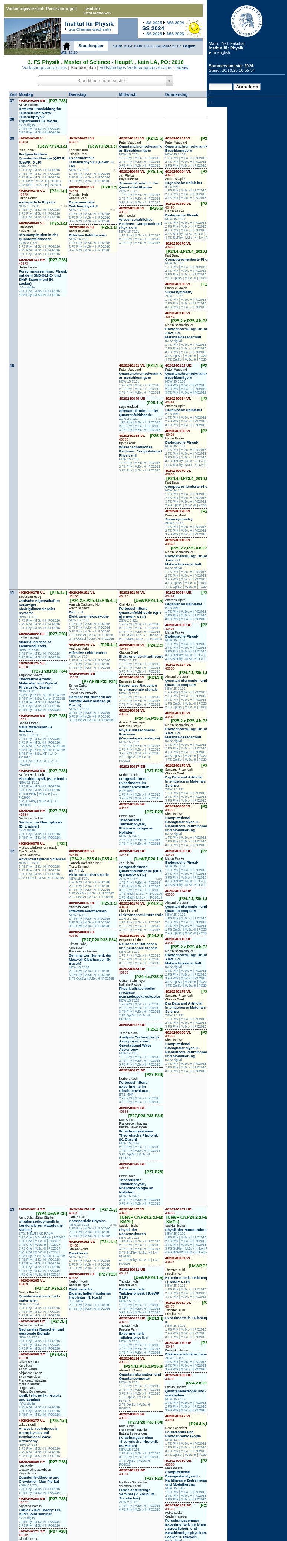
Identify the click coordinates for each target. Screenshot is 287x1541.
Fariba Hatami (29, 638)
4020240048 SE (32, 1462)
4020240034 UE (132, 970)
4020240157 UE (178, 1211)
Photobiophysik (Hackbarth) (43, 779)
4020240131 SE (32, 261)
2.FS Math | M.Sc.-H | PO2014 (40, 185)
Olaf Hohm (26, 150)
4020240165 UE (178, 1377)
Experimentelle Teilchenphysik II (83, 204)
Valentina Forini (130, 1486)
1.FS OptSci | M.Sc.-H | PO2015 (91, 635)
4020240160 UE (32, 1321)
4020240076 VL (32, 843)
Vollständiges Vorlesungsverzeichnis (136, 67)
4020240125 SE (32, 665)
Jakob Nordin (28, 198)
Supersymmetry (178, 292)
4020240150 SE (32, 1500)
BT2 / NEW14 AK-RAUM (36, 1233)
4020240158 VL (132, 210)
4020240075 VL (82, 227)
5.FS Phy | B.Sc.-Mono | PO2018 (42, 695)
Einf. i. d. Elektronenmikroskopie (89, 614)
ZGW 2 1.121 (128, 660)
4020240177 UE (132, 1025)
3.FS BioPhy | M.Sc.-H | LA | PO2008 (191, 234)
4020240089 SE (32, 1356)
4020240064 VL (178, 173)
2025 (154, 22)
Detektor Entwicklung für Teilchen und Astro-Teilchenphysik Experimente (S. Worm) (40, 115)
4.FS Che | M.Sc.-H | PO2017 (40, 1252)
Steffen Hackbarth (31, 775)
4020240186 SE (32, 812)
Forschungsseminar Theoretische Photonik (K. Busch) (138, 1135)
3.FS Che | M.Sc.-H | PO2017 (40, 1248)
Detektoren (78, 1253)
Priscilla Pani (78, 154)
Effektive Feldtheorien (88, 235)
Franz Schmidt (79, 608)
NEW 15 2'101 (129, 231)
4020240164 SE (32, 101)
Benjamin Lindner (31, 818)
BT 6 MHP (172, 186)
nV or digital (27, 125)
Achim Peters (28, 1369)
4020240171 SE (32, 1533)
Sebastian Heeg (30, 597)
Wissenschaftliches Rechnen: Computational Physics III (140, 223)
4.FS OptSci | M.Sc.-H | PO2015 (188, 359)
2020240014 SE (32, 1209)
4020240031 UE (132, 1271)
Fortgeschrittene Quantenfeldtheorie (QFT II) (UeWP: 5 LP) (42, 158)
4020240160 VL (132, 677)
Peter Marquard (130, 142)
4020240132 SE (178, 1507)
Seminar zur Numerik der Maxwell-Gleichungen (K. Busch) (90, 701)
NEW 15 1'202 (29, 206)
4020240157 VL (132, 1211)
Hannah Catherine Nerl (85, 604)
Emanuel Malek (176, 288)
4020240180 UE (178, 627)
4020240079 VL (178, 245)
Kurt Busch (173, 255)
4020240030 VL (178, 808)
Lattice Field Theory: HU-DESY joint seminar (40, 1512)
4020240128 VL (178, 284)
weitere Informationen (97, 10)
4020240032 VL (82, 189)
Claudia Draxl (128, 652)
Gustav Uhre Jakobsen (35, 1469)
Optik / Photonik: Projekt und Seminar (40, 1397)
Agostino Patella (30, 1506)
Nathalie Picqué (130, 726)
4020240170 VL (132, 647)
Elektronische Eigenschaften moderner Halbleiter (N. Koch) (90, 1293)
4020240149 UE (132, 853)
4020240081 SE (132, 1109)
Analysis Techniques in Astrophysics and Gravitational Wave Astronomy (139, 1043)
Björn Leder (127, 215)
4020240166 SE (32, 717)
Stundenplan (90, 45)
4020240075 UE (82, 903)
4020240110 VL (178, 315)
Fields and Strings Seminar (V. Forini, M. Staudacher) (137, 1494)
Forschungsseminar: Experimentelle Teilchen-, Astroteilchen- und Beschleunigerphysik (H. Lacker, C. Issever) (186, 1528)
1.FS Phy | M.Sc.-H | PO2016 (39, 170)
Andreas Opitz (175, 179)
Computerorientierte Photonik (190, 259)
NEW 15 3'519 (29, 650)
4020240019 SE (82, 1276)
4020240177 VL (32, 1420)
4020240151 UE (178, 365)
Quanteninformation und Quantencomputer (186, 682)
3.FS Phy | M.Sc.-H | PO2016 (39, 132)
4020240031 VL (82, 140)
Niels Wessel (174, 814)
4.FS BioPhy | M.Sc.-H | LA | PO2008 (191, 237)
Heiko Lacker (28, 267)
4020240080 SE (82, 675)
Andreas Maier (79, 231)
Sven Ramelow (29, 855)
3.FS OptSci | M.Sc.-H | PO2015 (188, 356)
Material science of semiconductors (35, 644)
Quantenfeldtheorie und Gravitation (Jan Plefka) (39, 1479)
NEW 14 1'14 (174, 263)
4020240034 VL (132, 712)
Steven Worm (28, 105)
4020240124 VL (178, 666)
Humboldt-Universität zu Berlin (247, 21)
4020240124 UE (178, 892)
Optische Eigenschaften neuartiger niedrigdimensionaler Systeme (39, 607)
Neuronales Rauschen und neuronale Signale (138, 687)
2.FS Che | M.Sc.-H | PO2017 (40, 1245)
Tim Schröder (28, 851)
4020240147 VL (178, 1418)
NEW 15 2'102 (175, 154)
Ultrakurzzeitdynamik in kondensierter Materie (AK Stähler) (41, 1225)
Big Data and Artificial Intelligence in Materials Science (185, 781)
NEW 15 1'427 (175, 1488)
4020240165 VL (32, 1282)
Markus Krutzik (29, 1384)
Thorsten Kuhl (79, 150)
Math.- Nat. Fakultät (227, 43)
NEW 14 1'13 (28, 691)
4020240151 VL (132, 138)
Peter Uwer (127, 816)
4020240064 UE (178, 594)
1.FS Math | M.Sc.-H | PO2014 (40, 181)
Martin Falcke (174, 211)
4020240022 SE (32, 634)
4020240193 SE (132, 1472)
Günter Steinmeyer (132, 722)
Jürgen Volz (27, 1388)
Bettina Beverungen (133, 1127)
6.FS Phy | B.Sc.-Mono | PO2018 (42, 698)
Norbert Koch (128, 775)
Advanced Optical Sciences (42, 859)
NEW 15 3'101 (79, 170)
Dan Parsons (78, 1217)
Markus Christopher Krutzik (38, 848)
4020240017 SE (132, 766)
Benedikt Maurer (176, 1350)
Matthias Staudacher (133, 1482)
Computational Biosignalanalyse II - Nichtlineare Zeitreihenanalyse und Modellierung (191, 824)
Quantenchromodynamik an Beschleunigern (140, 148)
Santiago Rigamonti (179, 769)
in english (221, 52)
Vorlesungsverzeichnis (25, 8)
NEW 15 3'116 (79, 709)
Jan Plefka (26, 227)
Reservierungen (61, 8)
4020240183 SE (32, 770)
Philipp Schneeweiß (33, 1391)
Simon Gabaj (78, 685)
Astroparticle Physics (37, 202)
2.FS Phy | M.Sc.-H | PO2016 (39, 128)
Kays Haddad (28, 231)
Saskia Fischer (29, 723)
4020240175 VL (178, 765)
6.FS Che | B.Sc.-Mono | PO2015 (42, 1237)
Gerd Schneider (176, 1428)
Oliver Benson (29, 1362)
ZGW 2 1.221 (28, 166)
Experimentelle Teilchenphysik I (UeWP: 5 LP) (91, 162)
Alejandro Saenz (30, 675)
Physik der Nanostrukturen (132, 1232)
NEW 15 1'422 (129, 836)
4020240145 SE (132, 806)
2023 (154, 34)
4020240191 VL (82, 594)
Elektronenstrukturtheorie (141, 656)
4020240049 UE (132, 398)
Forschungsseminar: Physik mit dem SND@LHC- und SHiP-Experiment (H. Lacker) (43, 277)
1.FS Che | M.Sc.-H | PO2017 (40, 1241)
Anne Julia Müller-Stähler (36, 1217)
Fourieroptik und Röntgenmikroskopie (183, 1434)
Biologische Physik (181, 215)
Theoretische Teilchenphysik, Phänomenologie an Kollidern (136, 826)
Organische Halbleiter (183, 183)
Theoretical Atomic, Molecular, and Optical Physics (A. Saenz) (38, 683)
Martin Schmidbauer (179, 325)
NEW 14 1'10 (78, 239)
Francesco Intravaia (83, 693)
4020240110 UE (178, 941)
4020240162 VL (82, 1243)
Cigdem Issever (176, 1516)
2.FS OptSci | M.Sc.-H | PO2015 (188, 278)
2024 (175, 22)
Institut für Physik (226, 48)
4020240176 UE (82, 1211)
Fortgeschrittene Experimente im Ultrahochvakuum (134, 783)
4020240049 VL (32, 223)
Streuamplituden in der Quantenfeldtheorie (38, 237)
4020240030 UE (178, 1462)
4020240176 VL (32, 192)
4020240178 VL (32, 592)
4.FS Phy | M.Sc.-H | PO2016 (39, 1271)
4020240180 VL (178, 205)
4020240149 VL (32, 140)
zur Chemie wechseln (90, 29)
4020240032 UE (132, 1320)
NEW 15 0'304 (29, 1304)
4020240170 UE (178, 1344)
